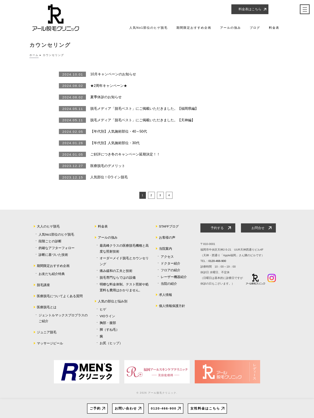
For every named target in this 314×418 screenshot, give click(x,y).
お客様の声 (167, 237)
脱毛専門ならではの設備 (118, 277)
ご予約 (95, 408)
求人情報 (165, 295)
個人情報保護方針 (172, 306)
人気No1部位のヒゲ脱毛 (148, 27)
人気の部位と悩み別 (112, 301)
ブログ (255, 27)
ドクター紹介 (170, 263)
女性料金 (205, 408)
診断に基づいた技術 (53, 254)
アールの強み (230, 27)
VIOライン (107, 316)
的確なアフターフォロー (57, 248)
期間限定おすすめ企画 (193, 27)
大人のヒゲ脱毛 (48, 226)
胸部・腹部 (108, 323)
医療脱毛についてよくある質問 (60, 296)
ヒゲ (103, 309)
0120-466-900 (163, 408)
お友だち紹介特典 (52, 274)
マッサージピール (50, 343)
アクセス (167, 256)
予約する (217, 228)
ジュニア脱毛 (46, 332)
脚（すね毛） (109, 329)
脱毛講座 (43, 285)
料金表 (274, 27)
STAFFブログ (169, 226)
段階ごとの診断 (50, 241)
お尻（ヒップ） (111, 343)
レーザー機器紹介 (174, 277)
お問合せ (258, 228)
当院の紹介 (169, 283)
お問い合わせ (126, 408)
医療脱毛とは (46, 307)
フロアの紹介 (170, 270)
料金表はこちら (250, 9)
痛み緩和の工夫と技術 (116, 271)
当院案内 (165, 248)
